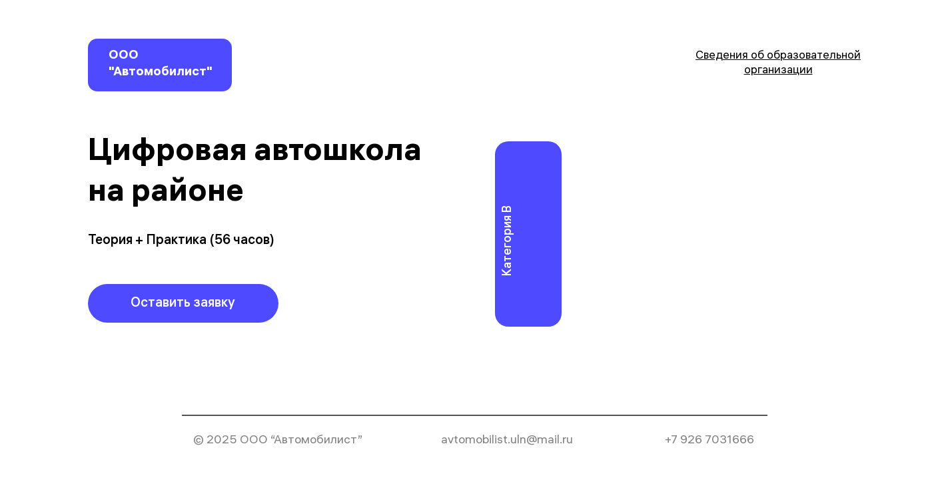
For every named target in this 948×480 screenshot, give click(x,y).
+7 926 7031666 (709, 441)
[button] (183, 303)
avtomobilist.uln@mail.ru (507, 441)
